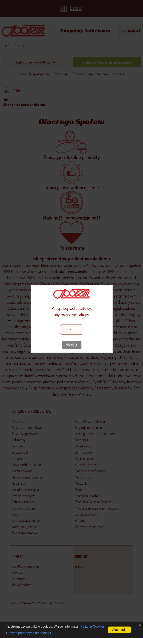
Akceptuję (119, 629)
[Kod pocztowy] (71, 330)
